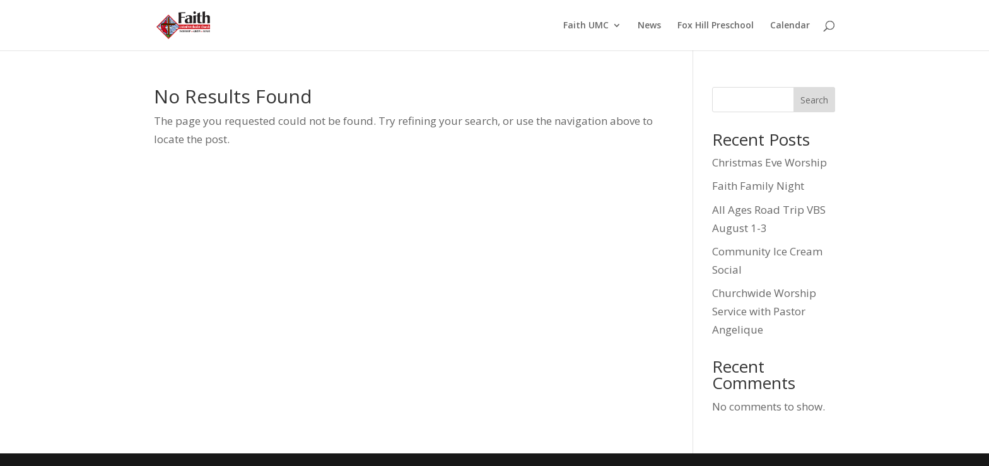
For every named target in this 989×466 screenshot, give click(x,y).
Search (814, 100)
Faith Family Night (758, 185)
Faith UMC (586, 26)
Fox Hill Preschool (715, 26)
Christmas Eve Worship (769, 162)
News (649, 26)
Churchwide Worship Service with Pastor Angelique (764, 311)
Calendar (790, 26)
